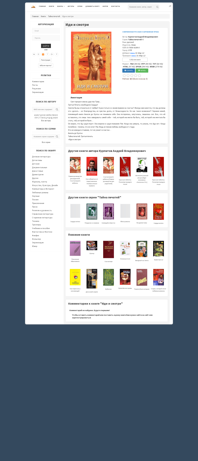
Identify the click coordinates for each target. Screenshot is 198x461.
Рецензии (36, 88)
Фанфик (35, 235)
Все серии (46, 142)
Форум (105, 6)
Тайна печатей (54, 16)
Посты (35, 85)
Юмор (34, 246)
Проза (35, 207)
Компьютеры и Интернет (43, 189)
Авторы (71, 6)
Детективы (37, 160)
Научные (36, 196)
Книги (51, 6)
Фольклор (36, 239)
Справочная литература (42, 214)
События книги (135, 60)
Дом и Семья (37, 171)
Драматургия (38, 174)
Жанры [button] (60, 6)
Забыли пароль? (46, 65)
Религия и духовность (42, 210)
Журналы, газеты (39, 181)
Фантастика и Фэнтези (42, 232)
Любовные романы (40, 192)
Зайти (46, 45)
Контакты (115, 6)
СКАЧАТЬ (129, 70)
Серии (79, 6)
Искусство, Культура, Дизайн (45, 185)
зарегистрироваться (81, 317)
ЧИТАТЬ (142, 70)
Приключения (38, 203)
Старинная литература (42, 217)
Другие (35, 178)
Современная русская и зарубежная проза (140, 32)
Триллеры (36, 224)
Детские (36, 164)
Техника (35, 221)
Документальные (39, 167)
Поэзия (35, 199)
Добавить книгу (92, 6)
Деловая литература (41, 156)
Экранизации (38, 92)
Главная (42, 6)
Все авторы (46, 120)
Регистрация (45, 60)
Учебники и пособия (41, 228)
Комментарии (38, 81)
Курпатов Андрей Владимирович (143, 37)
